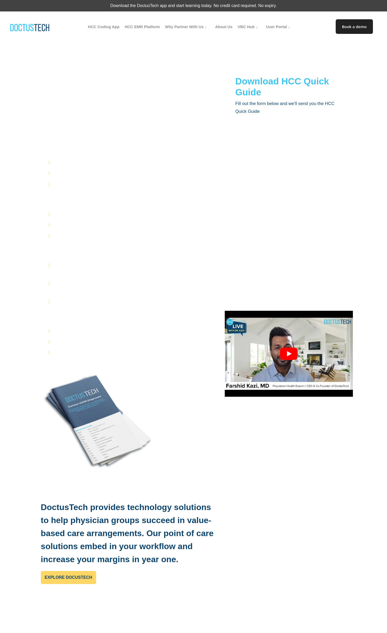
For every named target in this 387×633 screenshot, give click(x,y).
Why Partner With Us (186, 26)
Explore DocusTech (68, 577)
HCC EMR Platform (142, 26)
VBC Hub (248, 26)
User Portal (279, 26)
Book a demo (354, 26)
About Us (224, 26)
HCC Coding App (104, 26)
